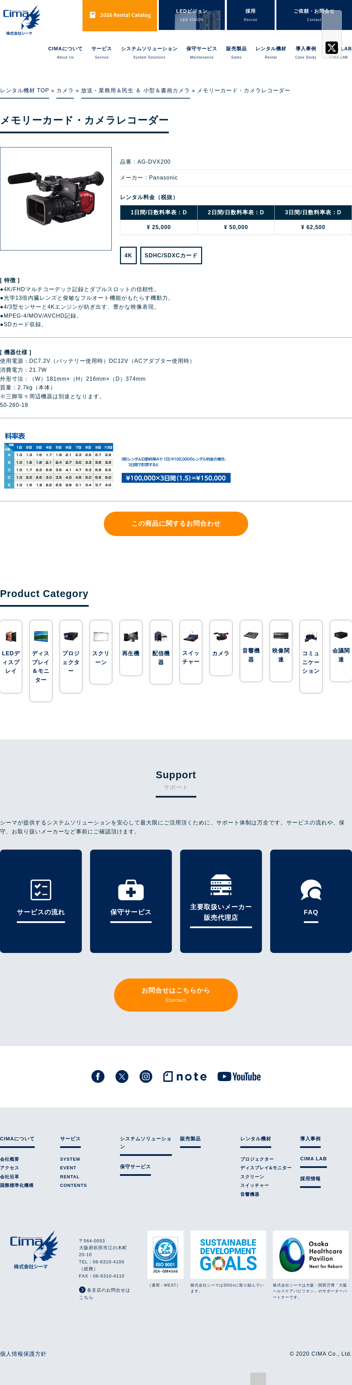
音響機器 (251, 655)
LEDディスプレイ (11, 662)
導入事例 (306, 53)
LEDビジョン (192, 15)
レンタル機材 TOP (24, 90)
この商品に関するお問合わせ (176, 523)
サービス (101, 53)
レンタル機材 (270, 53)
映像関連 (281, 655)
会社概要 (9, 1159)
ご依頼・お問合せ (314, 15)
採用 (250, 15)
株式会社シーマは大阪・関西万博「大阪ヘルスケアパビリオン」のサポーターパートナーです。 (311, 1265)
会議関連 (341, 655)
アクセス (9, 1167)
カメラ (65, 90)
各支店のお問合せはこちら (105, 1293)
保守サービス (201, 53)
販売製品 (236, 53)
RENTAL (70, 1176)
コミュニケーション (311, 662)
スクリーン (101, 657)
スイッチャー (191, 657)
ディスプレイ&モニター (266, 1167)
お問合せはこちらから (176, 995)
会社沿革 (9, 1176)
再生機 (131, 653)
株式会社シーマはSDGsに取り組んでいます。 (228, 1262)
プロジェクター (71, 662)
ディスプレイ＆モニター (41, 666)
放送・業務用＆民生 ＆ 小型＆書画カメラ (135, 90)
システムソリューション (149, 53)
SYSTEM (70, 1159)
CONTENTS (73, 1185)
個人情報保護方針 (23, 1354)
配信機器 (161, 657)
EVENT (68, 1167)
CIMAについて (65, 53)
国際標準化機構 (17, 1185)
